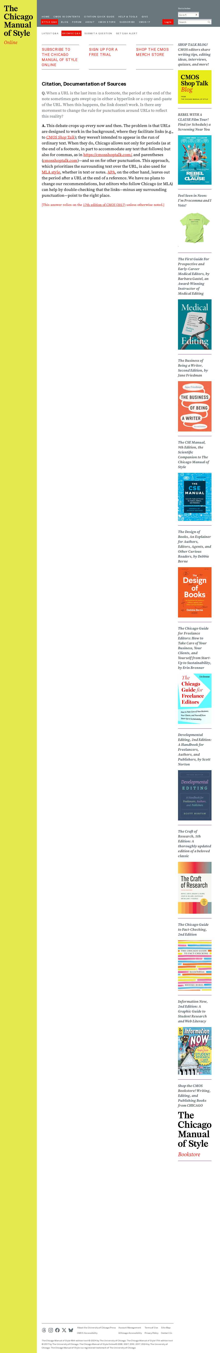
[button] (196, 15)
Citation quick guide (99, 16)
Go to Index (184, 8)
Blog (64, 22)
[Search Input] (195, 21)
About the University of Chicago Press (96, 1327)
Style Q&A (49, 22)
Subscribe (127, 22)
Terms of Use (151, 1327)
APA (111, 172)
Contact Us (166, 1333)
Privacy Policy (151, 1333)
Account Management (129, 1327)
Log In (168, 22)
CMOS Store (107, 22)
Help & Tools (128, 16)
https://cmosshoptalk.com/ (107, 154)
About (89, 22)
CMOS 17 (144, 22)
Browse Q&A (71, 33)
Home (46, 16)
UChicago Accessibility (130, 1333)
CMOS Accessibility (87, 1333)
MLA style (51, 172)
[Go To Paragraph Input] (188, 14)
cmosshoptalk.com (60, 160)
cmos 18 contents (66, 16)
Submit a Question (98, 33)
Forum (77, 22)
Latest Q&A (50, 33)
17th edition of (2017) (104, 204)
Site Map (165, 1327)
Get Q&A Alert (126, 33)
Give (145, 16)
